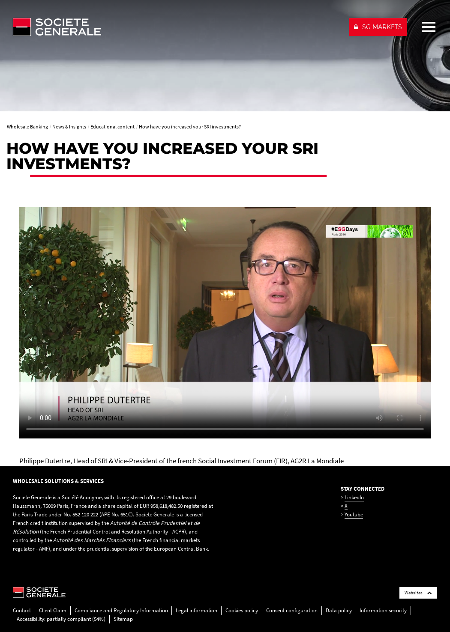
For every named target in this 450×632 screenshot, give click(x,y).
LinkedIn (354, 497)
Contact (22, 610)
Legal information (196, 610)
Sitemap (123, 619)
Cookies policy (241, 610)
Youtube (354, 514)
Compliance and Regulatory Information (121, 610)
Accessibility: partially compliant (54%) (61, 619)
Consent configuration (292, 610)
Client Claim (52, 610)
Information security (383, 610)
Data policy (339, 610)
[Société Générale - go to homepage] (177, 27)
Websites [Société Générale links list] (418, 593)
